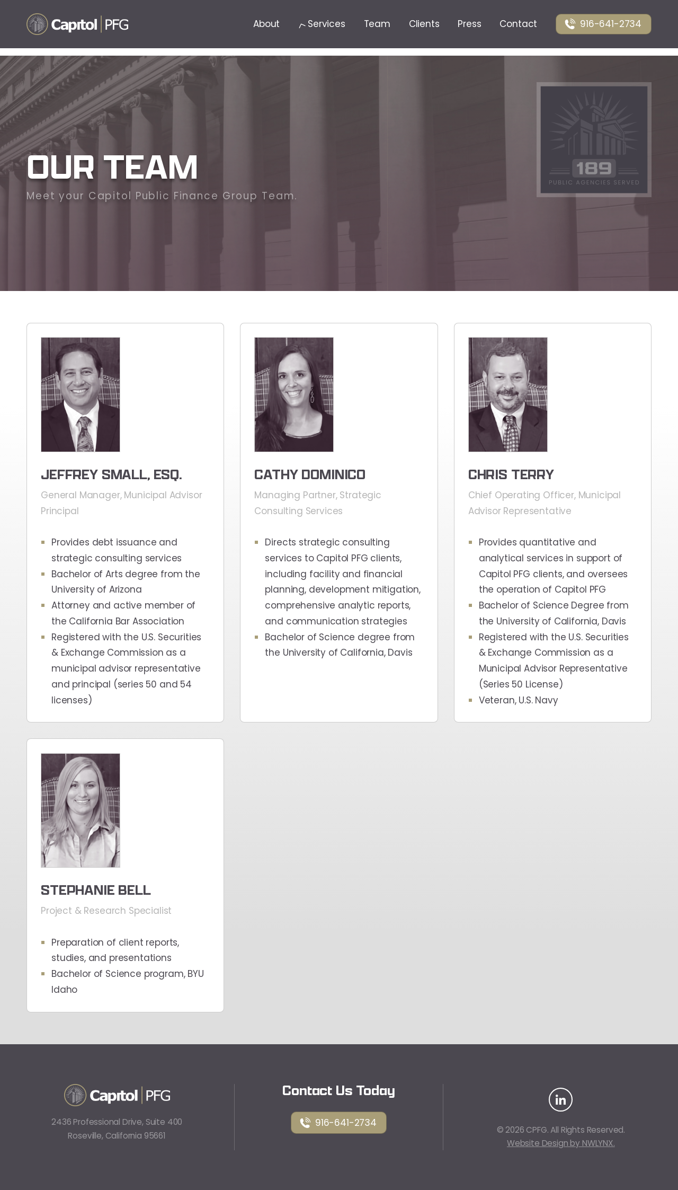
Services (321, 24)
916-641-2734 (602, 23)
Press (469, 24)
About (266, 24)
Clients (424, 24)
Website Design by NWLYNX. (561, 1143)
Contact (518, 24)
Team (377, 24)
